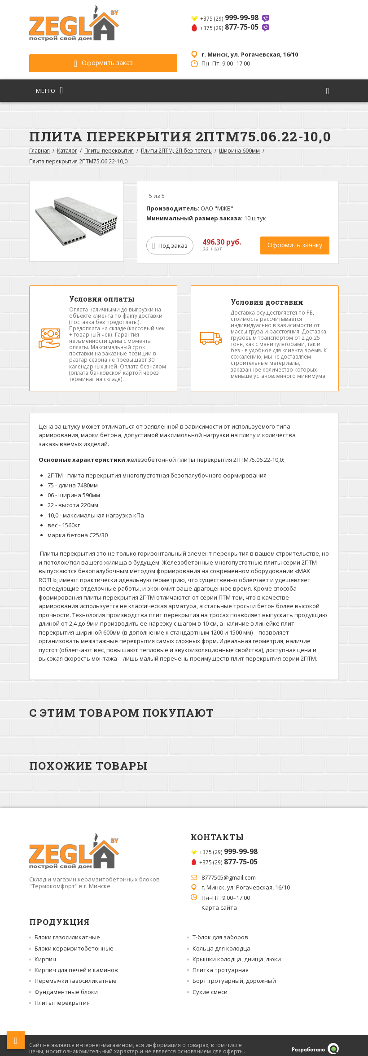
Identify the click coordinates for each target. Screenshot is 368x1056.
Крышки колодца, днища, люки (237, 952)
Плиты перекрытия (109, 144)
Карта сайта (219, 901)
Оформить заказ (78, 56)
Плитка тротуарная (221, 963)
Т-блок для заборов (220, 930)
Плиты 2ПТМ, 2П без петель (176, 144)
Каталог (67, 144)
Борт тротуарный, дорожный (234, 974)
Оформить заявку (294, 238)
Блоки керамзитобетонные (74, 942)
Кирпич (45, 952)
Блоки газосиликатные (67, 930)
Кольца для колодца (221, 942)
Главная (39, 144)
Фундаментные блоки (66, 985)
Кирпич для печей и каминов (76, 963)
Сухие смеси (210, 985)
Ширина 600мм (239, 144)
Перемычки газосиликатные (76, 974)
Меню (49, 84)
